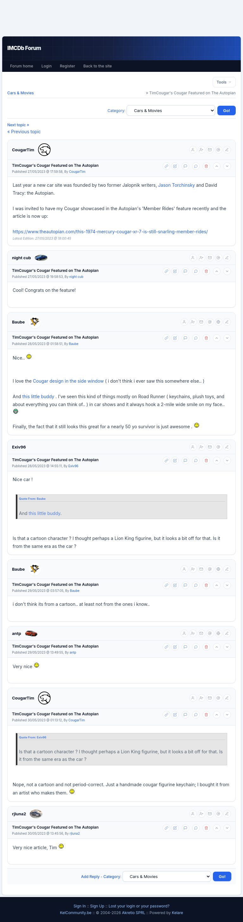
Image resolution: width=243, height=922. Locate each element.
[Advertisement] (121, 18)
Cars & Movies (20, 93)
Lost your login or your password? (139, 906)
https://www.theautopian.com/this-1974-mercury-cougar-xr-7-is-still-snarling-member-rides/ (110, 231)
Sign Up (97, 906)
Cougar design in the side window (68, 381)
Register (67, 66)
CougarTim (23, 149)
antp (16, 633)
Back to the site (98, 66)
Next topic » (18, 124)
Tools (224, 82)
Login (46, 66)
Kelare (177, 912)
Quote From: (28, 498)
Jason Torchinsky (176, 185)
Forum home (21, 66)
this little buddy (38, 396)
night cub (21, 257)
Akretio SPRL (134, 912)
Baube (18, 321)
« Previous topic (24, 131)
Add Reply (90, 876)
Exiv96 (19, 446)
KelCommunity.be (76, 912)
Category (116, 110)
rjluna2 (19, 813)
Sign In (79, 906)
